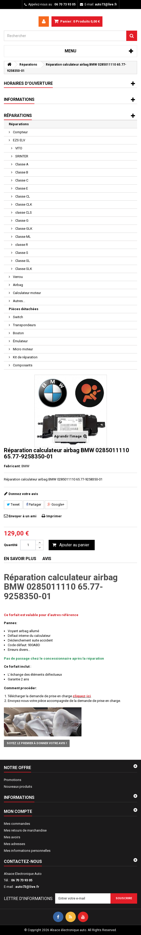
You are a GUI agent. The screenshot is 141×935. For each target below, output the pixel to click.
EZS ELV (18, 140)
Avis (46, 558)
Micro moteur (22, 349)
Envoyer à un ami (22, 516)
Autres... (18, 301)
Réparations (19, 124)
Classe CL (22, 196)
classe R (21, 245)
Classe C (21, 180)
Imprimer (54, 516)
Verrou (17, 277)
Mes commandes (17, 824)
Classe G (21, 220)
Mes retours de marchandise (25, 830)
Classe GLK (23, 229)
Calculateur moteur (26, 293)
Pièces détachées (23, 309)
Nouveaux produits (18, 787)
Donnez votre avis (23, 494)
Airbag (17, 285)
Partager (33, 504)
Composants (22, 365)
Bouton (18, 333)
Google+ (56, 504)
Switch (17, 317)
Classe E (21, 188)
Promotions (12, 780)
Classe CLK (23, 204)
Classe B (21, 172)
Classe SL (22, 261)
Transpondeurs (24, 325)
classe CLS (23, 212)
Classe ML (22, 237)
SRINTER (21, 156)
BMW (25, 466)
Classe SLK (23, 269)
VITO (18, 148)
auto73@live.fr (27, 887)
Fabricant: (12, 466)
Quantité (11, 545)
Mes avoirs (12, 837)
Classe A (21, 164)
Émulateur (20, 341)
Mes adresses (14, 844)
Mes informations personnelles (27, 851)
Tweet (13, 504)
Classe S (21, 253)
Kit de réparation (25, 357)
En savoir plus (20, 558)
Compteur (20, 132)
